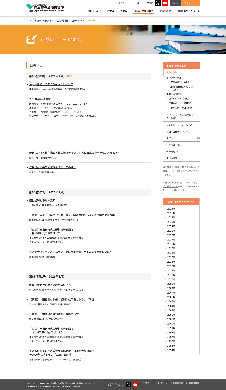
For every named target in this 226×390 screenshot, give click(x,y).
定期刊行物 (62, 20)
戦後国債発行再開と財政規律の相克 (50, 284)
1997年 (171, 337)
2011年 (171, 275)
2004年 (171, 306)
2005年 (171, 301)
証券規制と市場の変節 (42, 200)
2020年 (171, 235)
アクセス (146, 383)
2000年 (171, 323)
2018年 (171, 244)
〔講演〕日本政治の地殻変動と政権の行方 (54, 314)
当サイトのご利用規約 (174, 383)
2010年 (171, 279)
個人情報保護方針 (193, 383)
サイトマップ (157, 383)
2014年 (171, 261)
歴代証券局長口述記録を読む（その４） (52, 167)
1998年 (171, 332)
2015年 (171, 257)
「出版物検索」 (170, 186)
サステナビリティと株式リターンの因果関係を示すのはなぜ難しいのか (70, 251)
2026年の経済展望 (40, 99)
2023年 (171, 222)
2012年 (171, 270)
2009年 (171, 283)
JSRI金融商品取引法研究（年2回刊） (181, 88)
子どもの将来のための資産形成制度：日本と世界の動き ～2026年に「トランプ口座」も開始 (61, 352)
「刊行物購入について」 (181, 171)
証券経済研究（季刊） (179, 81)
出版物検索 (171, 158)
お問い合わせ (190, 2)
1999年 (171, 328)
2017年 (171, 248)
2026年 (171, 208)
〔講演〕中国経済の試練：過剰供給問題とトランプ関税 (61, 299)
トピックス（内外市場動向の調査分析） (180, 117)
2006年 (171, 297)
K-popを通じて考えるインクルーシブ (51, 84)
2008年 (171, 288)
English (175, 2)
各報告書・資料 (174, 144)
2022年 (171, 226)
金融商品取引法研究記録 (180, 107)
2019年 (171, 239)
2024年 (171, 217)
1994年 (171, 350)
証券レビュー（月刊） (179, 98)
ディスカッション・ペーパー (180, 124)
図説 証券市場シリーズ (178, 131)
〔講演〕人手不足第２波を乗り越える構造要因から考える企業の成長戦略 (72, 215)
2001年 (171, 319)
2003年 (171, 310)
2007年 (171, 292)
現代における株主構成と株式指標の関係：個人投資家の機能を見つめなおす (75, 152)
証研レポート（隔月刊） (180, 103)
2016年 (171, 253)
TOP (28, 20)
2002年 (171, 314)
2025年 (171, 213)
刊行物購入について (176, 151)
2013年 (171, 266)
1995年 (171, 345)
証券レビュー (78, 20)
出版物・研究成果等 (143, 11)
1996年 (171, 341)
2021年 (171, 230)
